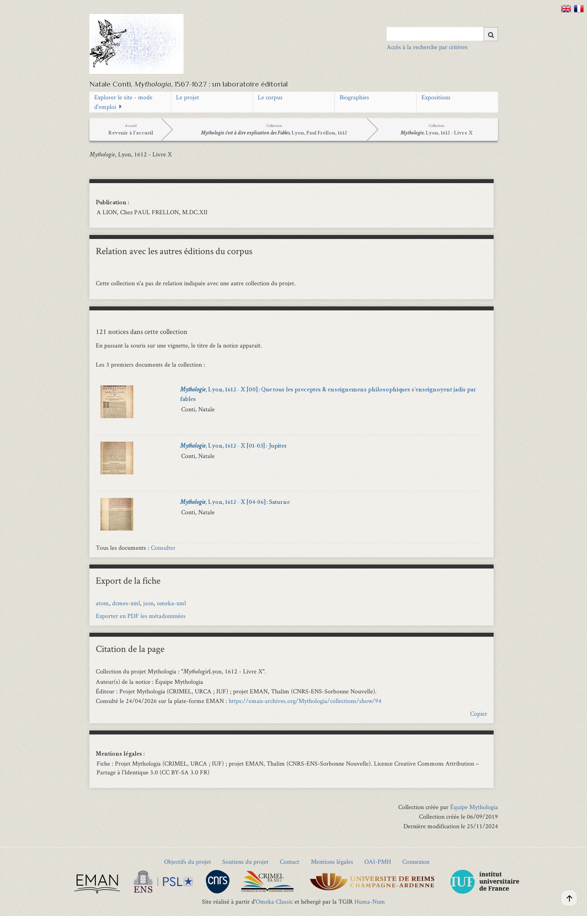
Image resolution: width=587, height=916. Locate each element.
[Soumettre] (491, 34)
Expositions (436, 97)
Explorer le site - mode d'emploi (123, 102)
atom (102, 603)
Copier (478, 713)
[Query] (442, 34)
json (148, 603)
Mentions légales (332, 861)
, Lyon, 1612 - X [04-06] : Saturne (235, 502)
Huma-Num (369, 901)
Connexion (415, 861)
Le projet (187, 97)
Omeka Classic (274, 901)
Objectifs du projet (187, 861)
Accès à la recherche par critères (427, 47)
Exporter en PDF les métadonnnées (141, 616)
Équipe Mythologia (474, 807)
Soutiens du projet (245, 861)
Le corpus (270, 97)
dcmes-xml (126, 603)
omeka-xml (171, 603)
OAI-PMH (377, 861)
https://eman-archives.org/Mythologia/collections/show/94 (305, 701)
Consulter (163, 547)
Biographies (354, 97)
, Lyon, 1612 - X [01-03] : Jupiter (233, 446)
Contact (289, 861)
